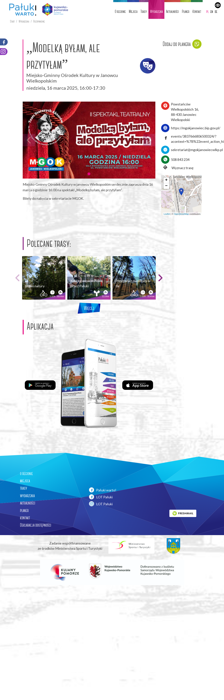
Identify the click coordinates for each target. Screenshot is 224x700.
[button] (88, 173)
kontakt (25, 517)
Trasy (144, 11)
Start (12, 21)
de (216, 11)
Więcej (89, 308)
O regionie (120, 11)
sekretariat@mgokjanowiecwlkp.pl (197, 150)
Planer (185, 11)
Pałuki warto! (102, 489)
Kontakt (196, 11)
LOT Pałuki (101, 496)
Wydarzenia (156, 11)
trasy (23, 488)
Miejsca (133, 11)
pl (207, 11)
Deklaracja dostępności (35, 525)
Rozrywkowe (39, 21)
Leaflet (167, 214)
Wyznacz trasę (177, 167)
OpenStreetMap (181, 214)
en (211, 11)
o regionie (26, 473)
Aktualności (172, 11)
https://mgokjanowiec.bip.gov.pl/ (195, 128)
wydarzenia (27, 495)
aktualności (27, 502)
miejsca (25, 480)
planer (24, 510)
